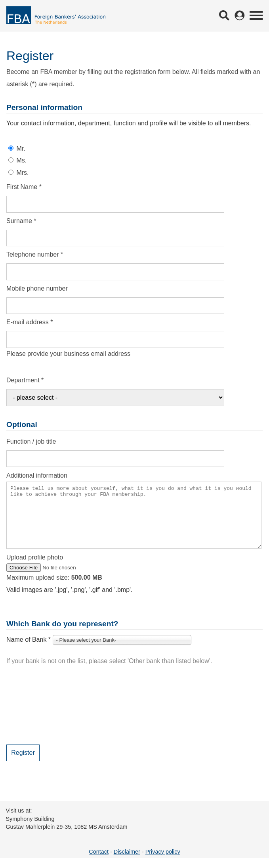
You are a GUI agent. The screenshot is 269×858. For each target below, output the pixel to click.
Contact (99, 852)
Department (25, 380)
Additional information (36, 475)
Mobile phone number (37, 288)
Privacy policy (162, 852)
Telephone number (34, 254)
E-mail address (29, 322)
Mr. (20, 148)
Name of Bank (28, 651)
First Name (24, 186)
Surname (21, 220)
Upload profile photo (34, 569)
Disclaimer (127, 852)
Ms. (21, 160)
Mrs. (22, 172)
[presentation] (66, 716)
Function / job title (31, 441)
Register (23, 764)
